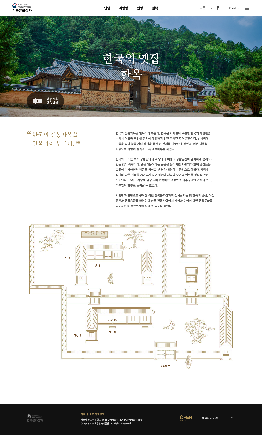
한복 (155, 8)
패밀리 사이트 (210, 418)
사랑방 (123, 8)
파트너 (84, 414)
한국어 (232, 8)
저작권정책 (98, 414)
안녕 (107, 8)
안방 (140, 8)
